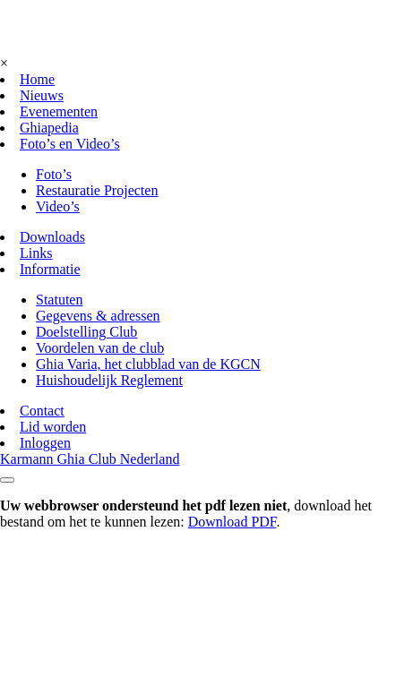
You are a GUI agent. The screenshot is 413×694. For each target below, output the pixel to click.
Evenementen (59, 111)
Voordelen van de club (100, 348)
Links (36, 253)
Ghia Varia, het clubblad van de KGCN (148, 364)
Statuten (59, 299)
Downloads (52, 236)
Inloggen (45, 442)
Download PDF (232, 521)
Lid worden (53, 426)
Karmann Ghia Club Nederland (89, 459)
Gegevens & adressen (98, 315)
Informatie (50, 269)
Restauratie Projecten (97, 190)
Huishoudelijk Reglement (109, 380)
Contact (42, 410)
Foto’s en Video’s (70, 143)
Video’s (58, 206)
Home (37, 79)
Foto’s (54, 174)
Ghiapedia (49, 127)
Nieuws (42, 95)
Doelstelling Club (86, 331)
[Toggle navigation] (7, 480)
